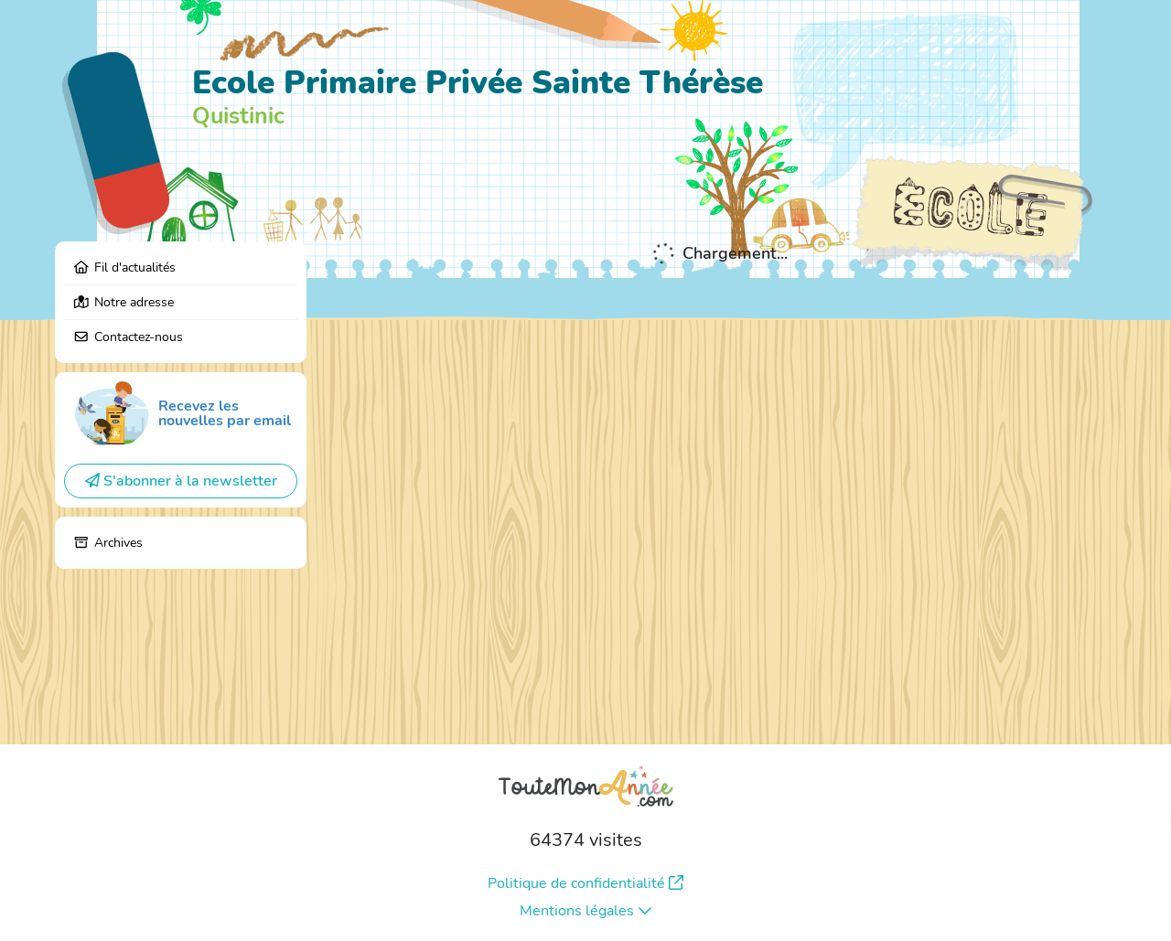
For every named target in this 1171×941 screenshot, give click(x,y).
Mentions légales (586, 911)
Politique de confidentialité (585, 883)
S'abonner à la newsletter (181, 481)
